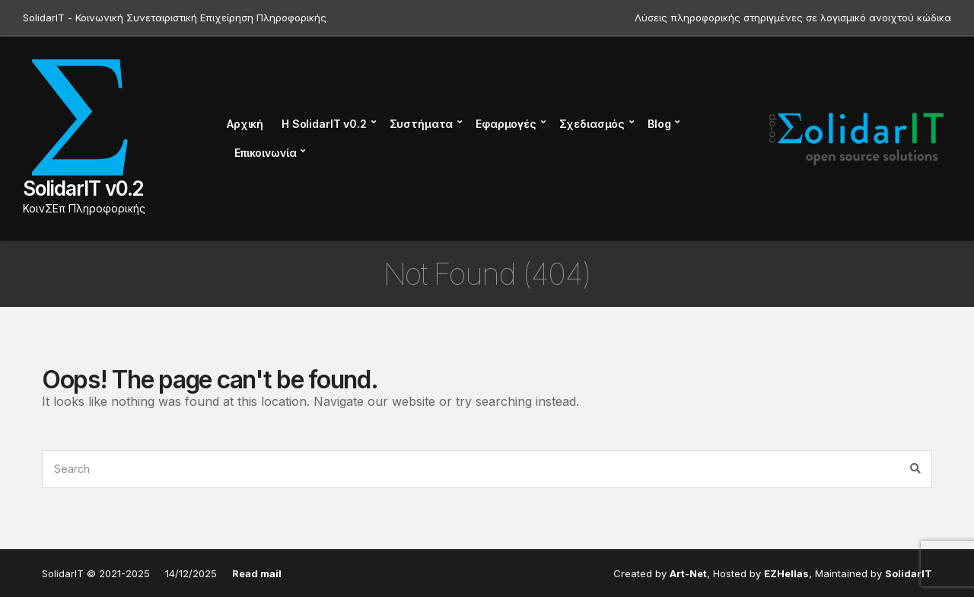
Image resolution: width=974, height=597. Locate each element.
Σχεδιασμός (592, 123)
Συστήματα (422, 123)
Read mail (257, 573)
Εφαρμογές (506, 123)
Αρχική (245, 123)
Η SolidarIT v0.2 (324, 123)
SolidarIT (908, 573)
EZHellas (786, 573)
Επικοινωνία (265, 152)
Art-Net (688, 573)
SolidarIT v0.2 (83, 188)
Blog (659, 123)
